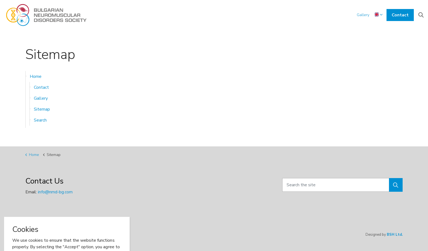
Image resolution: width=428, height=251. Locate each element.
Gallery (363, 14)
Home (35, 76)
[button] (396, 185)
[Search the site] (342, 185)
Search (40, 120)
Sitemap (42, 109)
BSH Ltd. (395, 234)
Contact (400, 15)
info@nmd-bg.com (55, 192)
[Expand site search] (421, 15)
